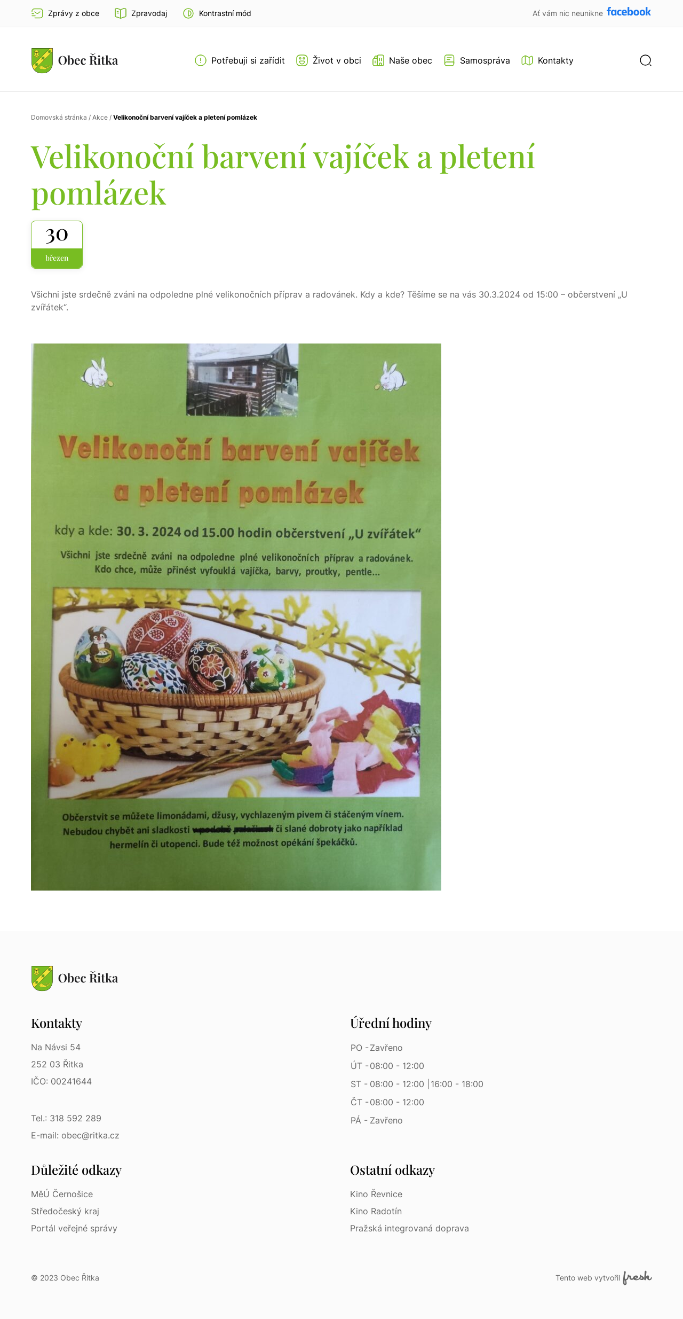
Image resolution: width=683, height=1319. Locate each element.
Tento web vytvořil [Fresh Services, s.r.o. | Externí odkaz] (603, 1277)
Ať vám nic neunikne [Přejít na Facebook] (569, 13)
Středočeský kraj (65, 1211)
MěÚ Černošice (62, 1194)
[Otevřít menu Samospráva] (476, 60)
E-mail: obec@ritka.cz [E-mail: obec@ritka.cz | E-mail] (75, 1135)
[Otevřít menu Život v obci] (328, 60)
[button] (216, 13)
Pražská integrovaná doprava (409, 1228)
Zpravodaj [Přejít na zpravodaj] (140, 13)
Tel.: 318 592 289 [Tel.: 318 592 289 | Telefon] (66, 1118)
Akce (100, 117)
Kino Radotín (376, 1211)
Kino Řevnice (376, 1194)
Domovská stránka (59, 117)
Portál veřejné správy (74, 1228)
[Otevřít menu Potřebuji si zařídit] (239, 60)
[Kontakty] (547, 60)
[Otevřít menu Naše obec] (402, 60)
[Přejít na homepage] (74, 60)
